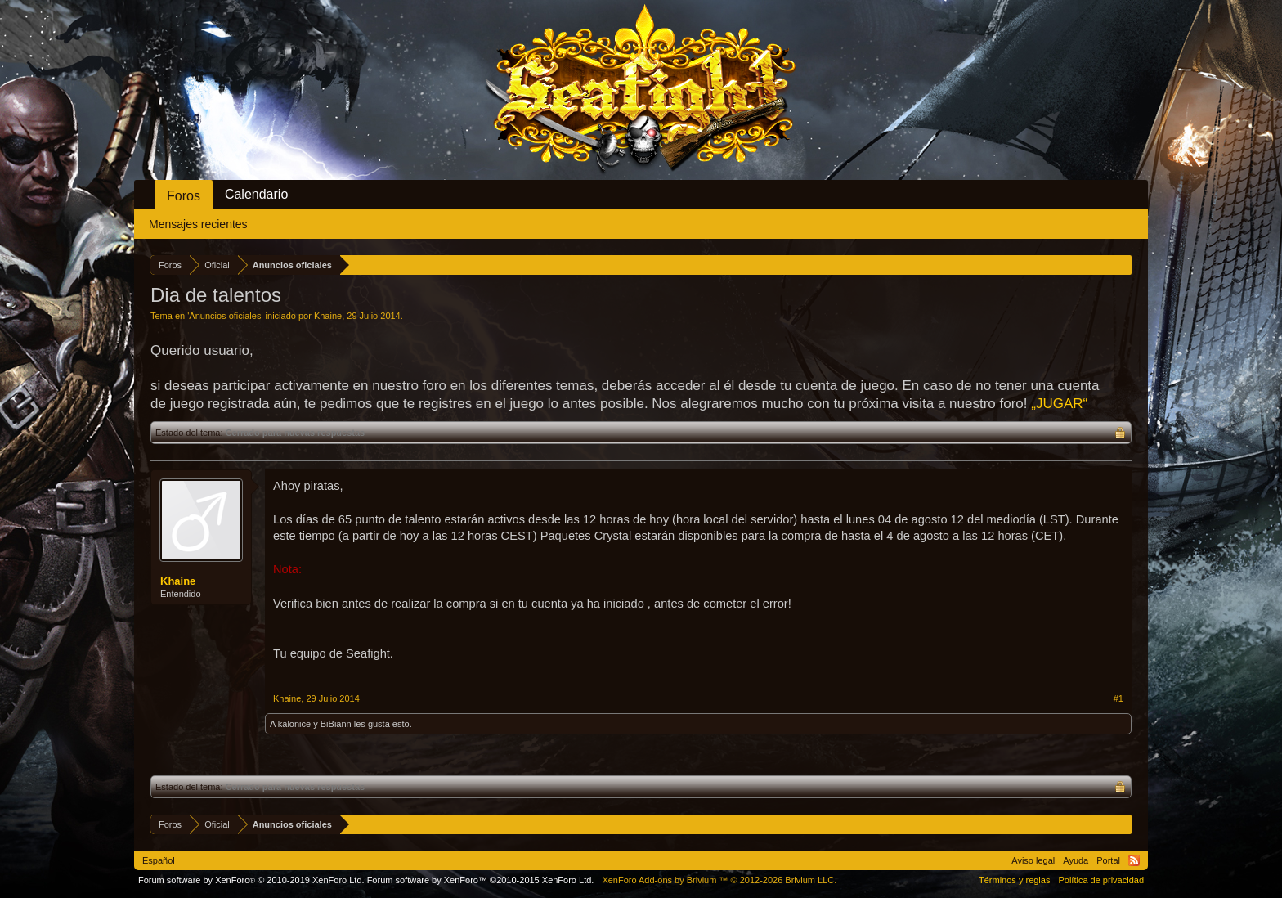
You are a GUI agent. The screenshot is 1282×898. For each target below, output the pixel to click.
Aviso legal (1033, 860)
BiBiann (336, 724)
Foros (183, 196)
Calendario (256, 194)
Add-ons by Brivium (719, 880)
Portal (1108, 860)
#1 (1118, 698)
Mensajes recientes (198, 224)
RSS (1134, 860)
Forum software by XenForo (251, 880)
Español (158, 860)
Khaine (328, 316)
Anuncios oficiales (225, 316)
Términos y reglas (1014, 880)
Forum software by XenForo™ (480, 880)
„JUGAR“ (1059, 403)
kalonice (294, 724)
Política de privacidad (1101, 880)
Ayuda (1075, 860)
